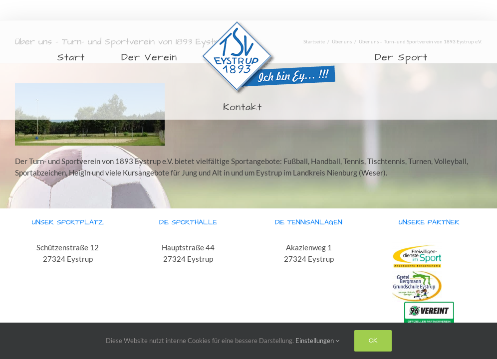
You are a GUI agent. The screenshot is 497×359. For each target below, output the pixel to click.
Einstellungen (317, 341)
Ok (373, 341)
